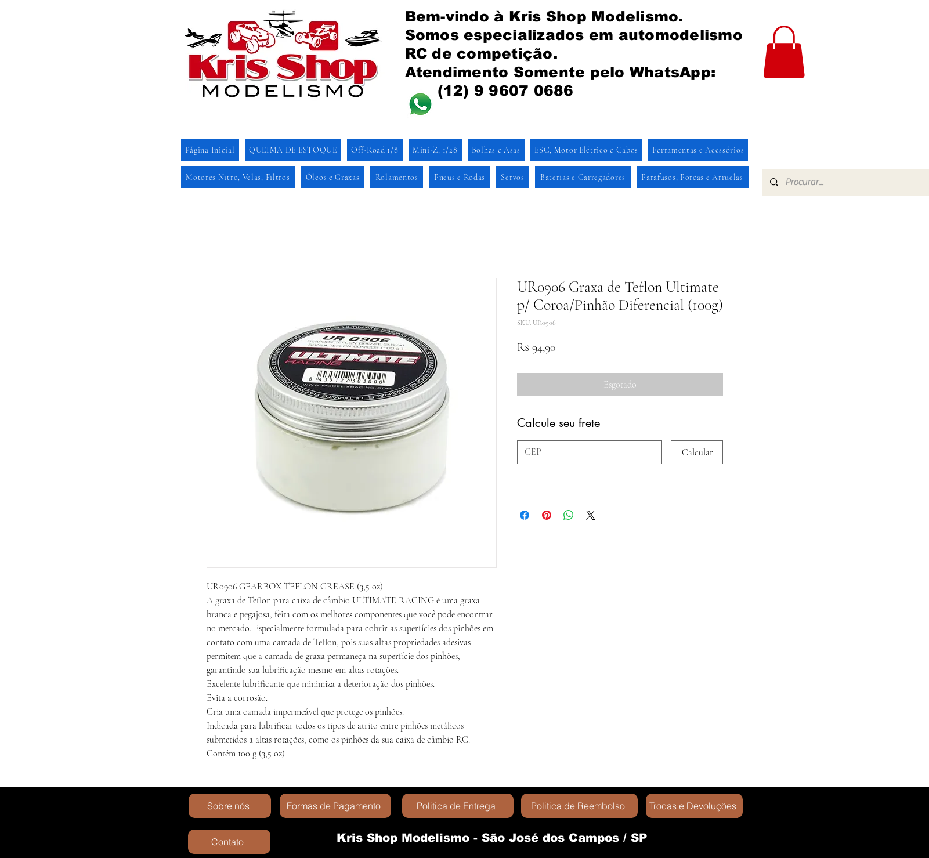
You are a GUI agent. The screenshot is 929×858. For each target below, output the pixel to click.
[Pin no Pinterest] (547, 515)
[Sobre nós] (230, 806)
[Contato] (229, 842)
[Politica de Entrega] (458, 806)
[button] (784, 52)
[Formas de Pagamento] (335, 806)
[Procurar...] (849, 182)
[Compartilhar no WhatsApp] (569, 515)
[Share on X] (591, 515)
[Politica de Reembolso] (579, 806)
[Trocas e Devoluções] (694, 806)
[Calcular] (697, 452)
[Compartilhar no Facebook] (525, 515)
